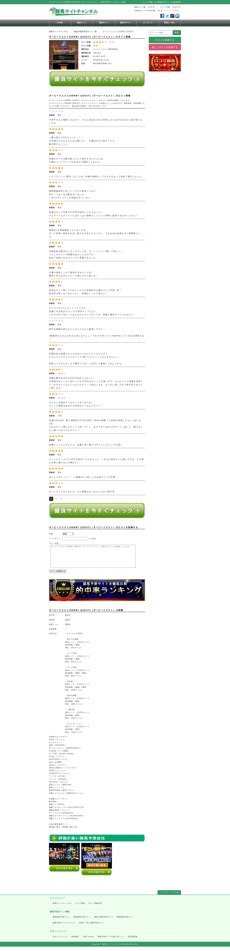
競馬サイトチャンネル (62, 908)
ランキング (148, 23)
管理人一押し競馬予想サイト (91, 927)
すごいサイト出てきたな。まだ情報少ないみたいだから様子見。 (83, 492)
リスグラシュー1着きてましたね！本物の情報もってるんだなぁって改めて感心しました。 (96, 176)
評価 (51, 534)
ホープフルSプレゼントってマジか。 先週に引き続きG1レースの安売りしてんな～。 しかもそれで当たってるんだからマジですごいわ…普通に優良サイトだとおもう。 (92, 311)
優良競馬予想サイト (61, 921)
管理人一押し (169, 23)
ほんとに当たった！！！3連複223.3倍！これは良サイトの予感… (83, 477)
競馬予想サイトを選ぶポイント (111, 941)
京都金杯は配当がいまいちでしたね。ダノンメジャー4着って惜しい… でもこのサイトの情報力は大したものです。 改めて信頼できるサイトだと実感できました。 (86, 254)
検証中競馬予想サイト (103, 921)
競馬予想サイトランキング (64, 927)
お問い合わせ (88, 941)
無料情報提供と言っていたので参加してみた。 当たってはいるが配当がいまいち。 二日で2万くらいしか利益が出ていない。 (73, 194)
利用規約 (75, 941)
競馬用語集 (132, 941)
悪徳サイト (104, 23)
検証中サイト (126, 23)
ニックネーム (54, 538)
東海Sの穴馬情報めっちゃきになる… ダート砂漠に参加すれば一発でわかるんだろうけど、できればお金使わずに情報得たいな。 (95, 233)
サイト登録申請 (95, 908)
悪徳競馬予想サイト (82, 921)
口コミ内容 (54, 543)
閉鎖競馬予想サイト (125, 921)
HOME (60, 23)
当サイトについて (60, 941)
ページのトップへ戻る (169, 897)
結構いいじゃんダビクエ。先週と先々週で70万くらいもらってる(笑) (85, 445)
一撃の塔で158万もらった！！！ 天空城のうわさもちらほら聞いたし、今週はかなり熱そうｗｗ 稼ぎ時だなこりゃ (82, 140)
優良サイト (82, 23)
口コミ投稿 (80, 908)
